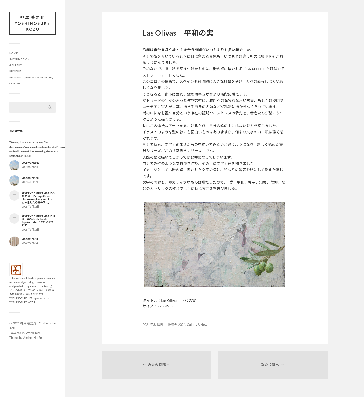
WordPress (33, 333)
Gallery (15, 65)
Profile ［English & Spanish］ (32, 77)
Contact (16, 83)
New (204, 325)
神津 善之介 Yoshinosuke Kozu (32, 23)
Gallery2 (193, 325)
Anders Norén (32, 337)
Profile (15, 71)
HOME (13, 53)
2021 (181, 325)
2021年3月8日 (153, 325)
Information (19, 59)
